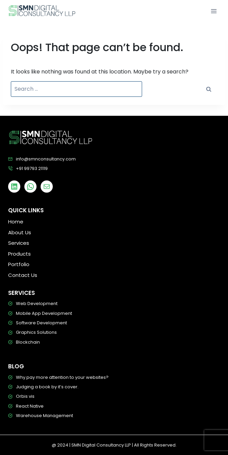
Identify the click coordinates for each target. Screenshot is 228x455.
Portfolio (18, 264)
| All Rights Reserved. (154, 445)
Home (15, 221)
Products (19, 253)
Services (18, 242)
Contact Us (22, 275)
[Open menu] (213, 11)
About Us (19, 232)
